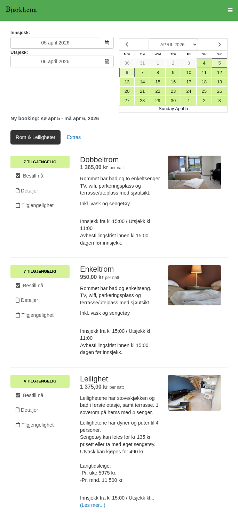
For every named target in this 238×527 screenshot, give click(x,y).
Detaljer (27, 190)
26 (219, 91)
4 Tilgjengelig (40, 381)
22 (157, 91)
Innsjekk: (20, 32)
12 (219, 72)
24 (188, 91)
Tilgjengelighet (35, 205)
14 (142, 81)
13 (127, 81)
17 (188, 81)
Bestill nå (29, 176)
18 (204, 81)
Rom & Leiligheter (35, 137)
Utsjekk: (19, 52)
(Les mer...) (92, 505)
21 (142, 91)
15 (157, 81)
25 (204, 91)
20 (127, 91)
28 (142, 100)
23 (173, 91)
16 (173, 81)
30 (127, 63)
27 (127, 100)
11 (204, 72)
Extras (73, 137)
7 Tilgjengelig (40, 162)
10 (188, 72)
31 (142, 63)
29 (157, 100)
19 (219, 81)
